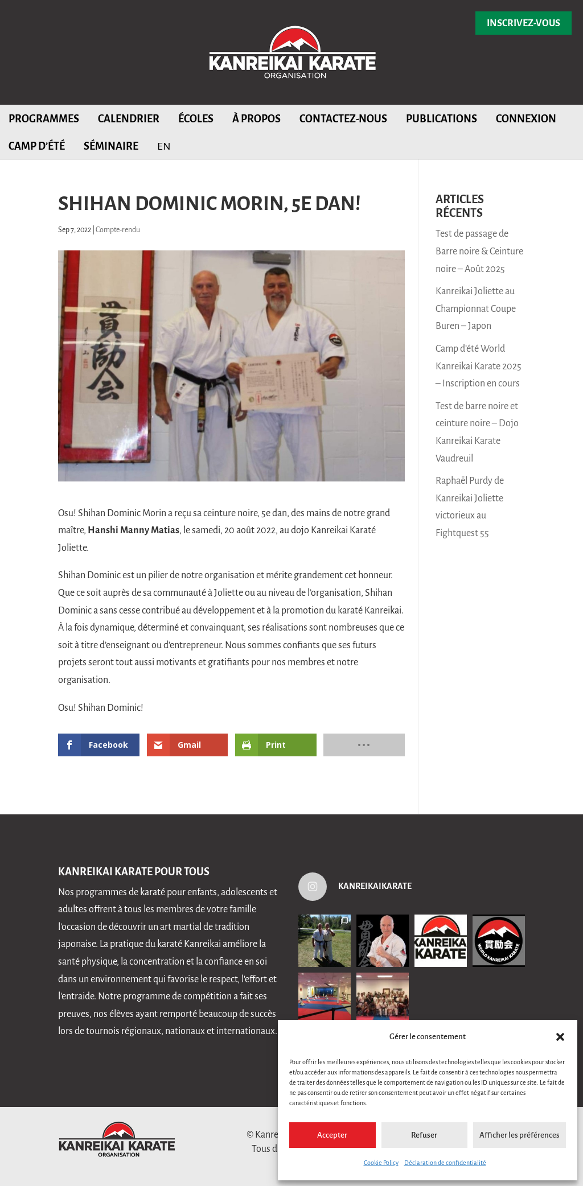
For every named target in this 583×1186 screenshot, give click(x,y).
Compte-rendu (118, 230)
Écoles (196, 119)
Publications (441, 119)
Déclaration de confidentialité (445, 1162)
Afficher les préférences (519, 1135)
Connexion (526, 119)
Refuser (424, 1135)
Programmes (44, 119)
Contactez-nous (343, 119)
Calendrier (128, 119)
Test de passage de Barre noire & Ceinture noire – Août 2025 (479, 251)
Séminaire (111, 146)
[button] (560, 1037)
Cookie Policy (381, 1162)
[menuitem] (164, 145)
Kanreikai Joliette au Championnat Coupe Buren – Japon (476, 308)
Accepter (332, 1135)
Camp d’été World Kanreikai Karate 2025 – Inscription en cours (479, 366)
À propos (256, 119)
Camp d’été (37, 146)
